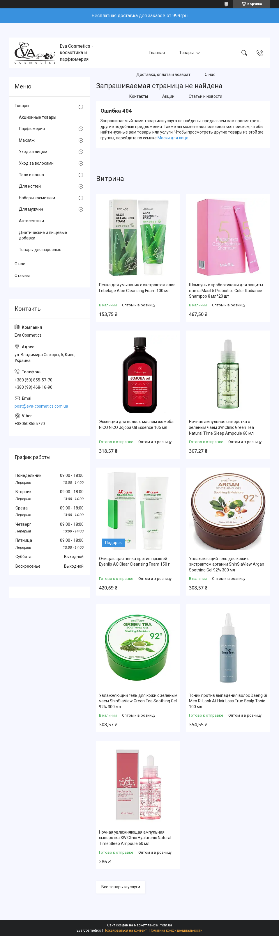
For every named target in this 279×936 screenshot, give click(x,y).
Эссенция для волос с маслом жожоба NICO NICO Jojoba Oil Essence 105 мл (136, 424)
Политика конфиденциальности (175, 930)
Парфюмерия (32, 128)
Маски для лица (173, 138)
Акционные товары (37, 117)
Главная (157, 52)
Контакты (138, 96)
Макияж (27, 140)
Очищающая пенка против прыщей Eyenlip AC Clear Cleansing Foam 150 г (134, 561)
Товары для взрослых (40, 249)
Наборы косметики (37, 198)
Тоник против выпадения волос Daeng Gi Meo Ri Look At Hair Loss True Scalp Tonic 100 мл (228, 701)
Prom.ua (165, 925)
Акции (168, 96)
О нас (210, 74)
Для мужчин (31, 209)
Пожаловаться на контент (125, 930)
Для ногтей (30, 186)
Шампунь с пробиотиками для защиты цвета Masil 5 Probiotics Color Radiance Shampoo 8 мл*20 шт (226, 291)
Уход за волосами (36, 163)
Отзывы (22, 275)
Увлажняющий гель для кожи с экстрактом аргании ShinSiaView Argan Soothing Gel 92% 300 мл (226, 564)
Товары (186, 52)
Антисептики (31, 221)
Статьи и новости (205, 96)
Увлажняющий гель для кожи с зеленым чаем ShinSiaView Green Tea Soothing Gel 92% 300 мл (138, 701)
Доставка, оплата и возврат (163, 74)
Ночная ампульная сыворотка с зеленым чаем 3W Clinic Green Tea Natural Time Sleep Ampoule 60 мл (221, 427)
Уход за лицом (33, 151)
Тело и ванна (31, 175)
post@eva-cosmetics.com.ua (41, 406)
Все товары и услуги (120, 887)
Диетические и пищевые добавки (43, 235)
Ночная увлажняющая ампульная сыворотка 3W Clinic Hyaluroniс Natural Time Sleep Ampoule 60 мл (135, 838)
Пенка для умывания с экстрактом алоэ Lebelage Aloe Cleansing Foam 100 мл (137, 288)
